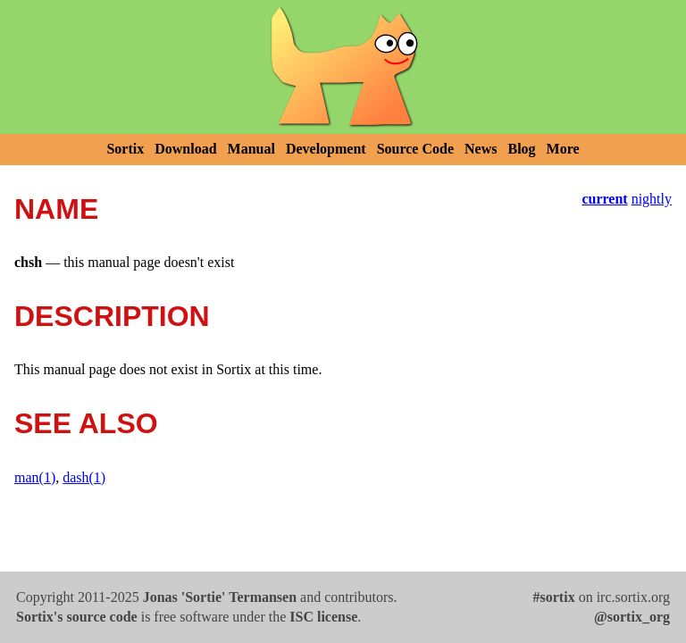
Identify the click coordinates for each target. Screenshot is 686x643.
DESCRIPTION (112, 316)
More (563, 148)
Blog (521, 148)
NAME (56, 209)
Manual (251, 148)
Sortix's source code (77, 616)
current (604, 198)
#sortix (554, 597)
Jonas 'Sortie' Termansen (220, 597)
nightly (652, 198)
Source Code (415, 148)
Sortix (125, 148)
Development (326, 148)
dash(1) (84, 477)
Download (185, 148)
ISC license (323, 616)
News (480, 148)
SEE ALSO (86, 423)
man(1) (34, 477)
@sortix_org (632, 616)
